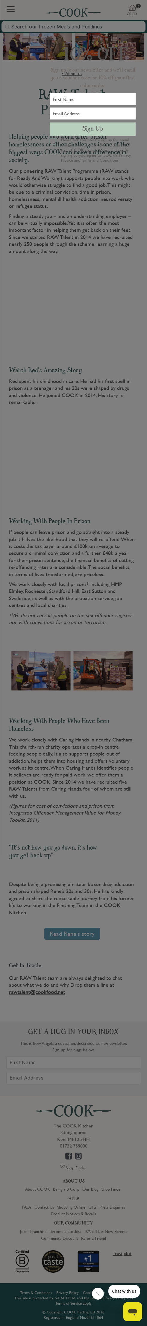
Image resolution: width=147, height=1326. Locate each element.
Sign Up (92, 129)
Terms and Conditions (100, 160)
